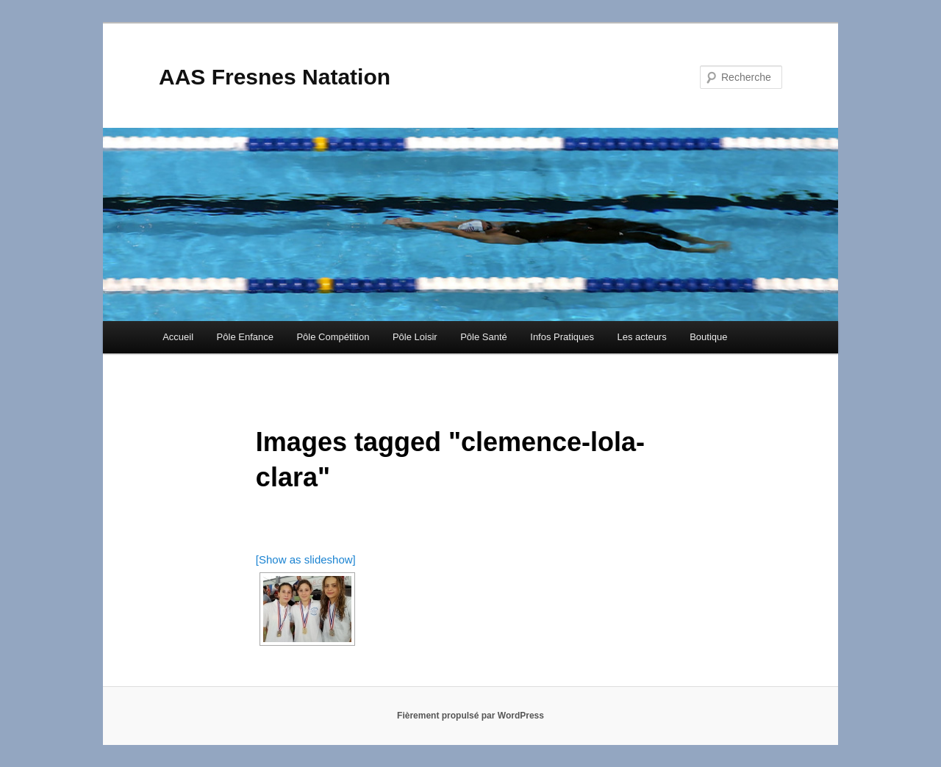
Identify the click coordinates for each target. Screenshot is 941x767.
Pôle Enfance (245, 336)
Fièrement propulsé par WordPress (470, 715)
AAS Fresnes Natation (274, 77)
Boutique (708, 336)
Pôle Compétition (332, 336)
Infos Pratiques (562, 336)
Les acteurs (641, 336)
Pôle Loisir (415, 336)
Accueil (177, 336)
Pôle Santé (483, 336)
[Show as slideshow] (306, 559)
